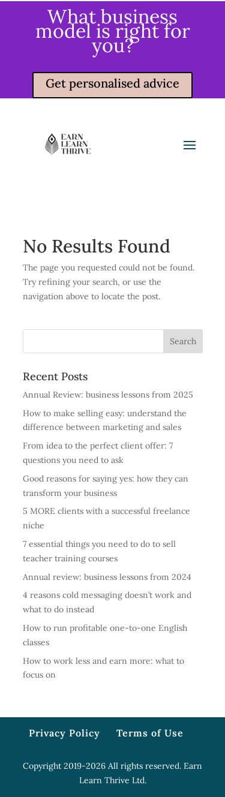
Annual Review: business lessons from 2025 (108, 394)
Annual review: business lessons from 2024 (107, 577)
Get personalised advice (112, 83)
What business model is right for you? (112, 31)
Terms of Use (150, 733)
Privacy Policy (64, 733)
